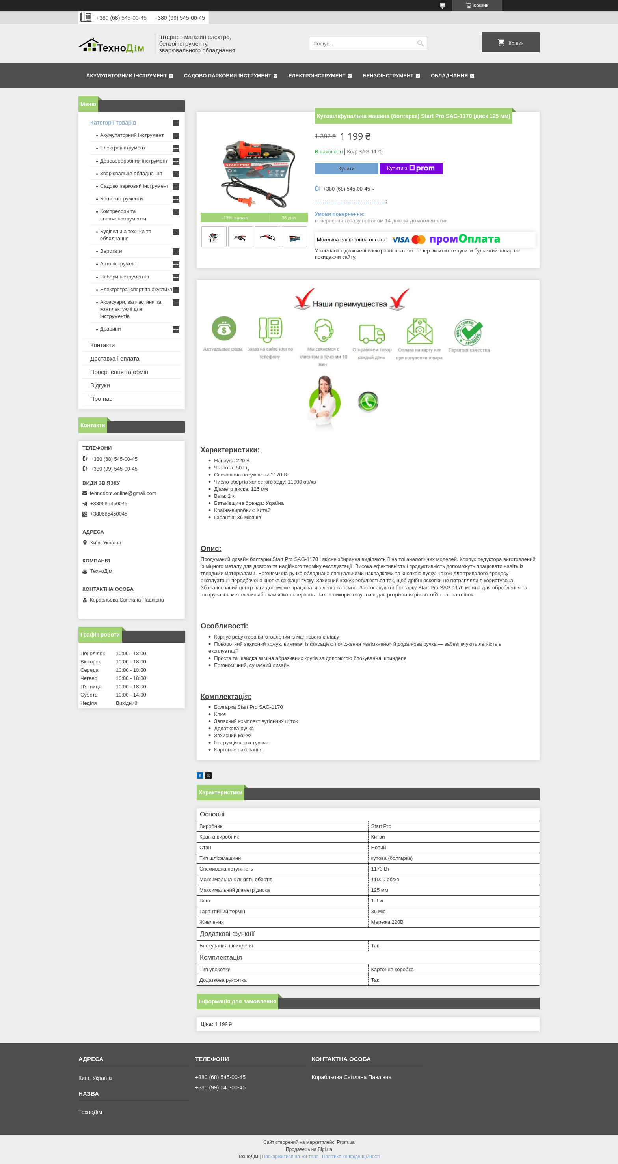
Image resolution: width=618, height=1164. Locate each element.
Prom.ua (346, 1142)
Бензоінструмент (388, 75)
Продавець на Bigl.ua (309, 1149)
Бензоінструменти (121, 199)
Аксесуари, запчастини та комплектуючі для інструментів (130, 309)
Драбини (110, 329)
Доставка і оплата (114, 358)
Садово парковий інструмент (228, 75)
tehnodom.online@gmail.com (123, 493)
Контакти (102, 345)
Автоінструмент (118, 264)
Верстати (111, 251)
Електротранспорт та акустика (136, 289)
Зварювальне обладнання (131, 173)
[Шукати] (420, 43)
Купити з (411, 168)
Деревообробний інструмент (134, 161)
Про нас (101, 398)
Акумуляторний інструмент (126, 75)
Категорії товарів (113, 122)
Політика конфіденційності (351, 1156)
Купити (346, 169)
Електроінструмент (317, 75)
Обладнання (449, 75)
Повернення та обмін (119, 371)
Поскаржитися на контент (290, 1156)
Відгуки (100, 385)
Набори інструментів (124, 277)
